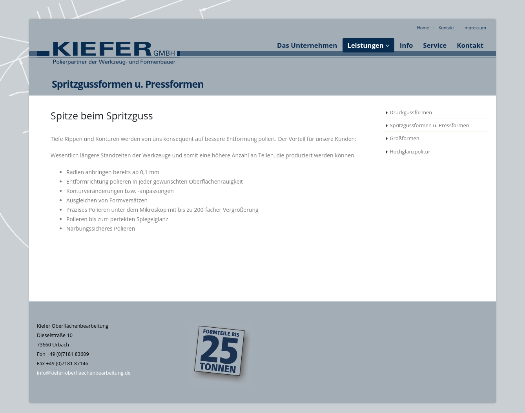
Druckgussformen (411, 112)
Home (423, 28)
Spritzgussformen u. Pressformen (429, 125)
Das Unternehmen (307, 45)
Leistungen (365, 45)
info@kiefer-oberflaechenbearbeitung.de (84, 373)
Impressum (474, 28)
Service (435, 45)
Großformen (404, 138)
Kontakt (446, 28)
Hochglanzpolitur (410, 151)
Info (406, 45)
